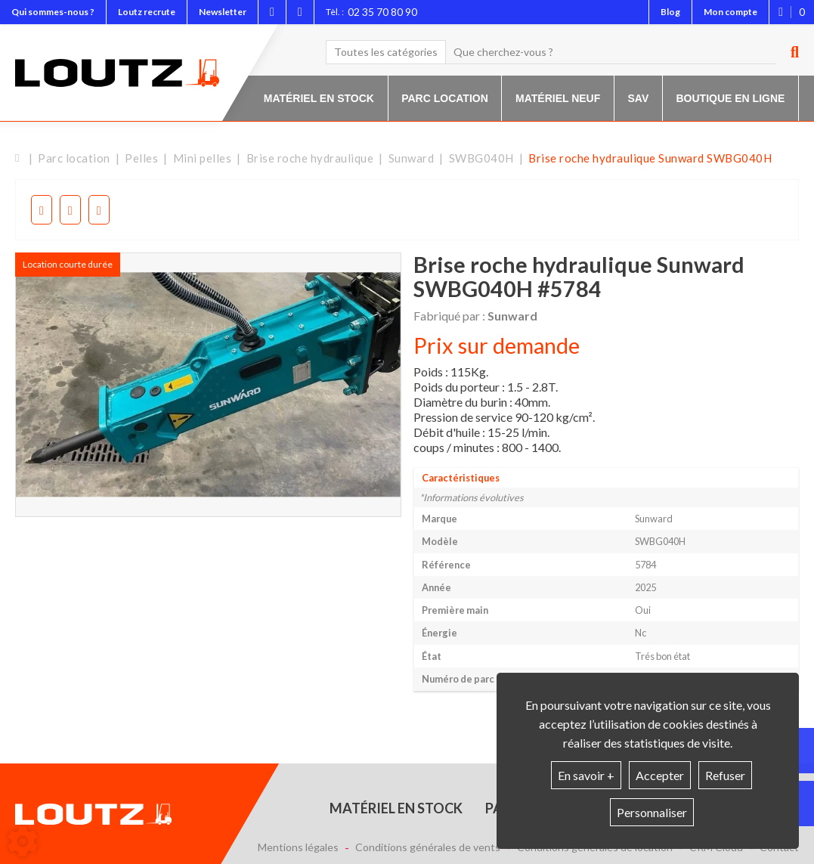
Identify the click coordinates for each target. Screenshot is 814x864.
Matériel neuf (557, 98)
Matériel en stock (319, 98)
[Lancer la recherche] (789, 52)
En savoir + (586, 775)
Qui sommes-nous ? (52, 11)
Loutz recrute (146, 11)
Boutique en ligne (730, 98)
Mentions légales (298, 847)
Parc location (444, 98)
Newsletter (222, 11)
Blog (670, 11)
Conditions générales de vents (427, 847)
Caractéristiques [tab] (461, 478)
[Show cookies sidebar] (23, 841)
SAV (638, 98)
